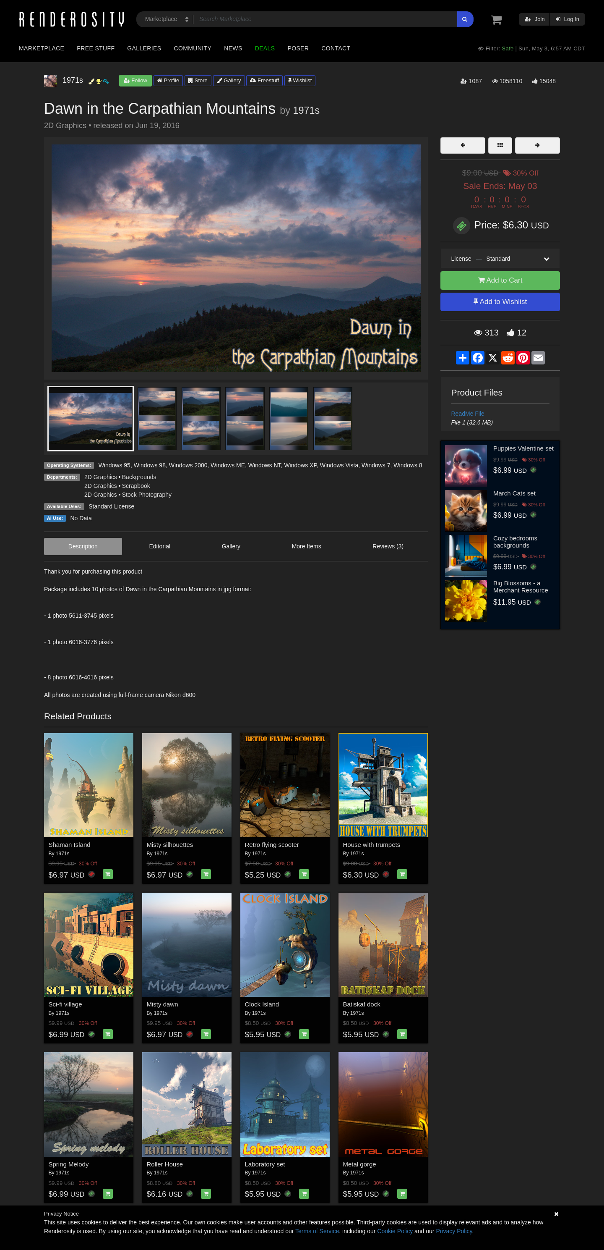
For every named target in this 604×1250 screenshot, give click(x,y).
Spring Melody (69, 1164)
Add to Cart (500, 280)
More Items (306, 546)
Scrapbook (136, 485)
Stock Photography (147, 494)
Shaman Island (70, 844)
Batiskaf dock (361, 1004)
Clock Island (262, 1004)
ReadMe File (467, 413)
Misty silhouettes (170, 844)
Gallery (229, 80)
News (233, 48)
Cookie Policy (395, 1231)
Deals (265, 48)
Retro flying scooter (272, 844)
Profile (168, 80)
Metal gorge (359, 1164)
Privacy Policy (454, 1231)
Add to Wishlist (500, 302)
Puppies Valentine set (523, 448)
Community (193, 48)
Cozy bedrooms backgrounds (515, 542)
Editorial (159, 546)
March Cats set (514, 493)
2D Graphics (100, 477)
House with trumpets (372, 844)
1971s (306, 110)
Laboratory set (265, 1164)
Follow (135, 80)
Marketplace (41, 48)
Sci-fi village (65, 1004)
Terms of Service (317, 1231)
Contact (335, 48)
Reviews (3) (388, 546)
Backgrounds (139, 477)
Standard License (111, 506)
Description (83, 546)
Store (198, 80)
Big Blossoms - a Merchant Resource (520, 586)
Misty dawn (162, 1004)
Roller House (165, 1164)
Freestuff (264, 80)
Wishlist (300, 80)
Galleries (144, 48)
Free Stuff (96, 48)
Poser (298, 48)
